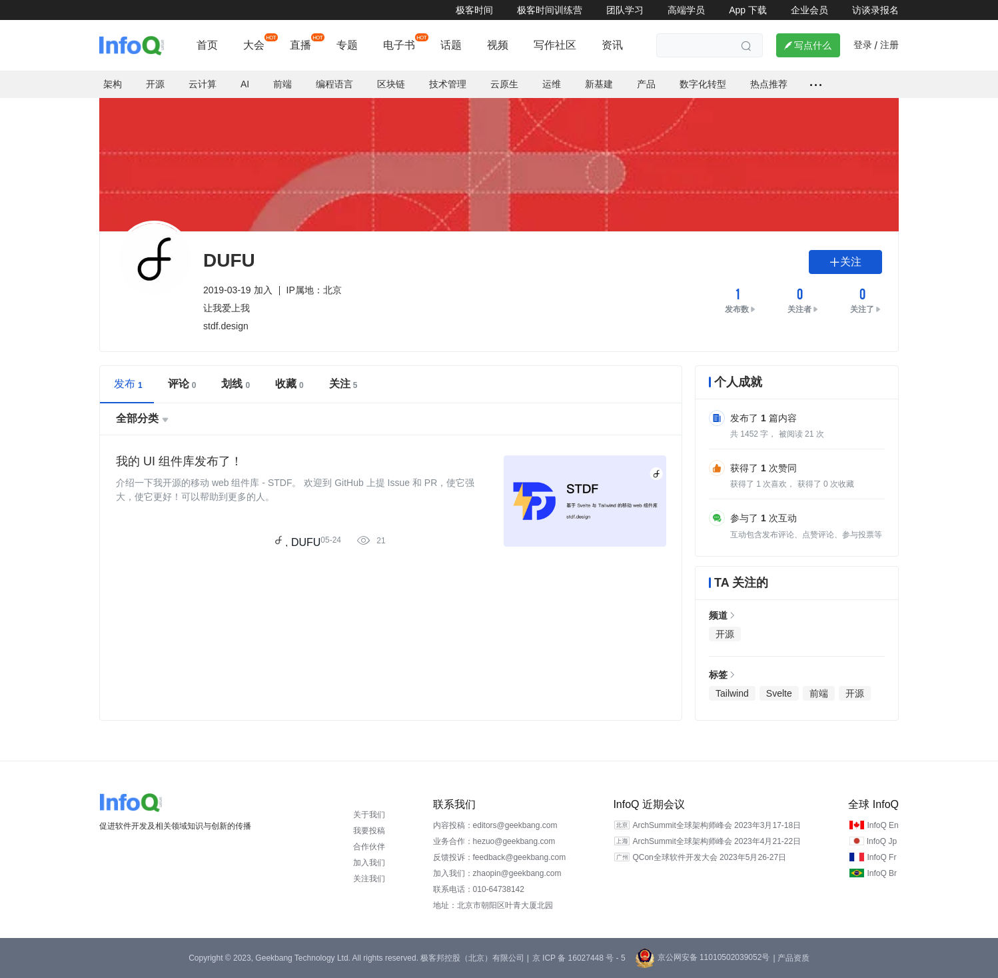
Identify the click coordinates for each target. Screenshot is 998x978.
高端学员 (686, 10)
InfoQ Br (882, 873)
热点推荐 (768, 84)
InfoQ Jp (882, 841)
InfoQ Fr (881, 857)
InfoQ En (882, 825)
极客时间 (474, 10)
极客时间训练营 (549, 10)
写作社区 (555, 45)
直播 (300, 45)
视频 (497, 45)
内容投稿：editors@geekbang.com (495, 825)
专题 (347, 45)
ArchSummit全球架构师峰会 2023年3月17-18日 (716, 825)
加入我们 (369, 862)
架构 (112, 84)
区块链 (391, 84)
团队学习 (625, 10)
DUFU (305, 542)
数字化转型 (703, 84)
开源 (155, 84)
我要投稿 (369, 830)
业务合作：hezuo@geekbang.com (494, 841)
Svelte (779, 693)
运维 (551, 84)
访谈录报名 (875, 10)
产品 (646, 84)
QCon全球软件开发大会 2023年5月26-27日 (709, 857)
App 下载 (748, 10)
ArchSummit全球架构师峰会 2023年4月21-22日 (716, 841)
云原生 (504, 84)
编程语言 (334, 84)
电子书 (399, 45)
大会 (253, 45)
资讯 (612, 45)
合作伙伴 (369, 846)
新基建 (599, 84)
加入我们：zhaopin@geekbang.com (497, 873)
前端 (282, 84)
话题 (451, 45)
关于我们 (369, 814)
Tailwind (732, 693)
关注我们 (369, 878)
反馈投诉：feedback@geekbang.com (499, 857)
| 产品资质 (791, 958)
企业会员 (809, 10)
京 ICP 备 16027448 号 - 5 (579, 958)
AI (245, 84)
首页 (207, 45)
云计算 (203, 84)
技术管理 (447, 84)
